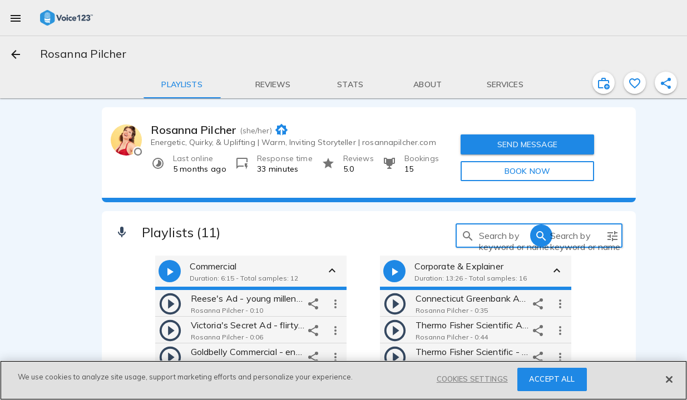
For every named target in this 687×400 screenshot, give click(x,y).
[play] (170, 303)
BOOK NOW (527, 171)
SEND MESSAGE (527, 144)
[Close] (669, 379)
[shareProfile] (666, 83)
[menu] (15, 18)
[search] (468, 235)
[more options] (335, 303)
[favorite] (635, 83)
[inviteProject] (603, 83)
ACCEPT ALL (552, 378)
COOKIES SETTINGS (472, 378)
